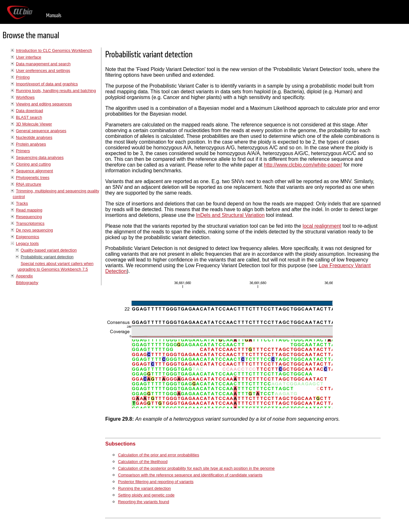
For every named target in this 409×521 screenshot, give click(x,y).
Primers (23, 150)
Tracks (22, 203)
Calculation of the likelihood (142, 461)
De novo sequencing (34, 230)
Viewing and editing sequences (44, 104)
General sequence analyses (41, 130)
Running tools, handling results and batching (56, 90)
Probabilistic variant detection (47, 256)
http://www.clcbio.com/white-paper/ (303, 165)
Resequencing (29, 216)
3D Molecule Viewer (34, 124)
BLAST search (29, 117)
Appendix (24, 276)
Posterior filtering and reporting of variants (156, 481)
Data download (29, 110)
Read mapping (29, 210)
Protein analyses (31, 144)
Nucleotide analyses (34, 137)
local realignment (322, 226)
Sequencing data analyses (40, 157)
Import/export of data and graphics (47, 84)
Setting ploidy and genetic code (146, 495)
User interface (28, 57)
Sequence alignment (34, 170)
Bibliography (27, 282)
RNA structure (28, 184)
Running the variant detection (144, 488)
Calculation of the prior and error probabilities (158, 455)
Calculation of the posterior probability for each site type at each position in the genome (196, 468)
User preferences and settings (43, 70)
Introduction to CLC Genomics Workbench (54, 50)
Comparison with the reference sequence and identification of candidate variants (190, 475)
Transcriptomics (30, 223)
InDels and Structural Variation (230, 215)
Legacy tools (27, 243)
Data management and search (43, 63)
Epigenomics (27, 236)
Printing (23, 77)
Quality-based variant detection (49, 250)
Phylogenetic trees (32, 177)
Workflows (25, 97)
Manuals (53, 15)
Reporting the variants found (143, 501)
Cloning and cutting (33, 164)
